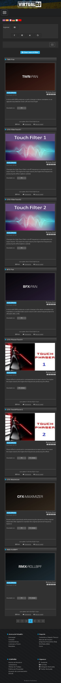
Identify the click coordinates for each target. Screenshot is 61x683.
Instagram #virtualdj (47, 667)
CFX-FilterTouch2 (14, 199)
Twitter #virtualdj (45, 669)
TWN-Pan (10, 59)
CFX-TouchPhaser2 (15, 410)
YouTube (43, 665)
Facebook (43, 662)
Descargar (11, 637)
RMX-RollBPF (12, 550)
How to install (39, 124)
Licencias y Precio (14, 644)
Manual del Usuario (45, 639)
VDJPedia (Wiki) (44, 644)
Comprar (11, 639)
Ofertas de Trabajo (14, 667)
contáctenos (12, 665)
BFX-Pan (10, 269)
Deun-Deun (52, 92)
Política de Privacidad (15, 669)
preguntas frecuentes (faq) (48, 642)
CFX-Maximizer (13, 479)
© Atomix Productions (30, 680)
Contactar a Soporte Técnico (48, 637)
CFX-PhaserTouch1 (15, 340)
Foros (41, 646)
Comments (28, 124)
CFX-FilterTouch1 (14, 130)
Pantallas (11, 646)
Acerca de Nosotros (15, 662)
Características (13, 642)
